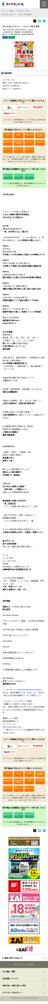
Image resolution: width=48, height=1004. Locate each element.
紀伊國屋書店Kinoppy (18, 142)
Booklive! (40, 142)
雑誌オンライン (29, 150)
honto (29, 142)
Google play (29, 134)
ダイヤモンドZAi (22, 11)
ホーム (3, 11)
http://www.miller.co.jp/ (12, 727)
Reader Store (8, 142)
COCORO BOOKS (40, 135)
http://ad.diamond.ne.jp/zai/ (29, 690)
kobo (8, 134)
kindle (19, 134)
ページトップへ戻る (25, 965)
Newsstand (29, 176)
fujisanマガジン (18, 150)
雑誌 (11, 11)
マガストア (8, 149)
